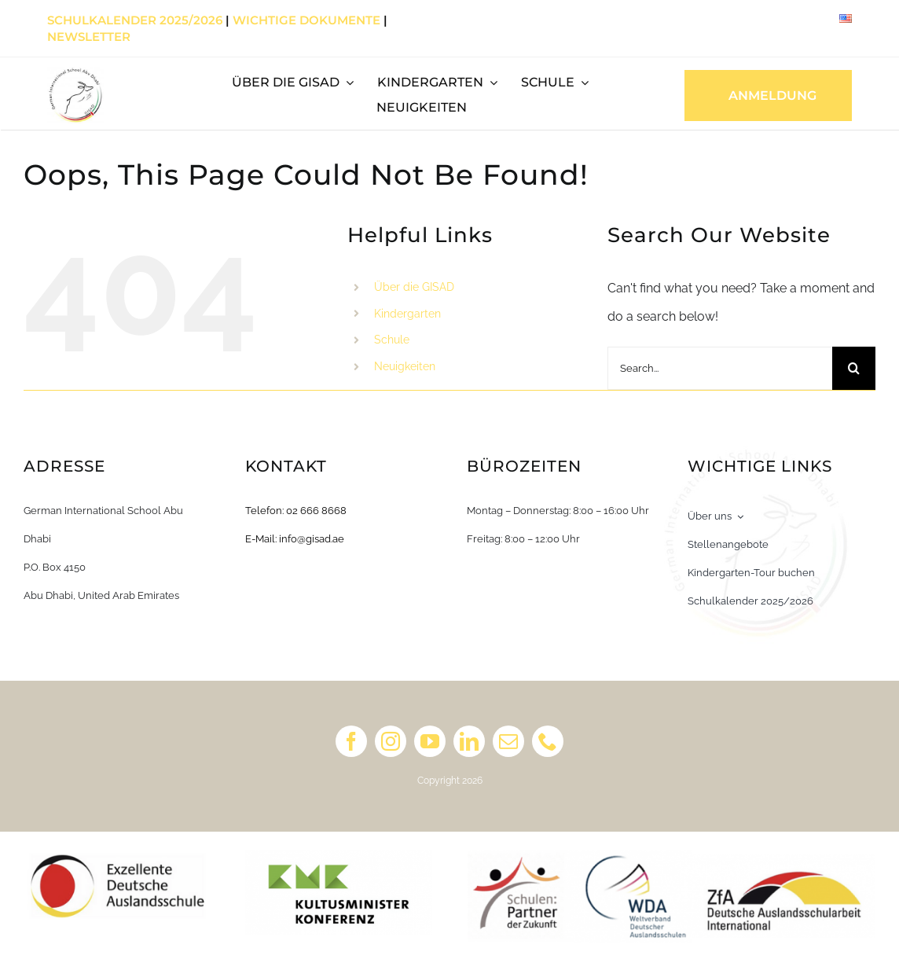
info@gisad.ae (311, 539)
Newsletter (88, 36)
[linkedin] (469, 741)
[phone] (547, 741)
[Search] (853, 368)
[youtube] (430, 741)
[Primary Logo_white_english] (75, 72)
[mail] (508, 741)
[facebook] (351, 741)
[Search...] (719, 368)
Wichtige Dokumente (306, 20)
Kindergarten (407, 313)
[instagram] (390, 741)
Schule (391, 339)
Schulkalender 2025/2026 (134, 20)
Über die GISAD (414, 287)
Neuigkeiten (404, 366)
